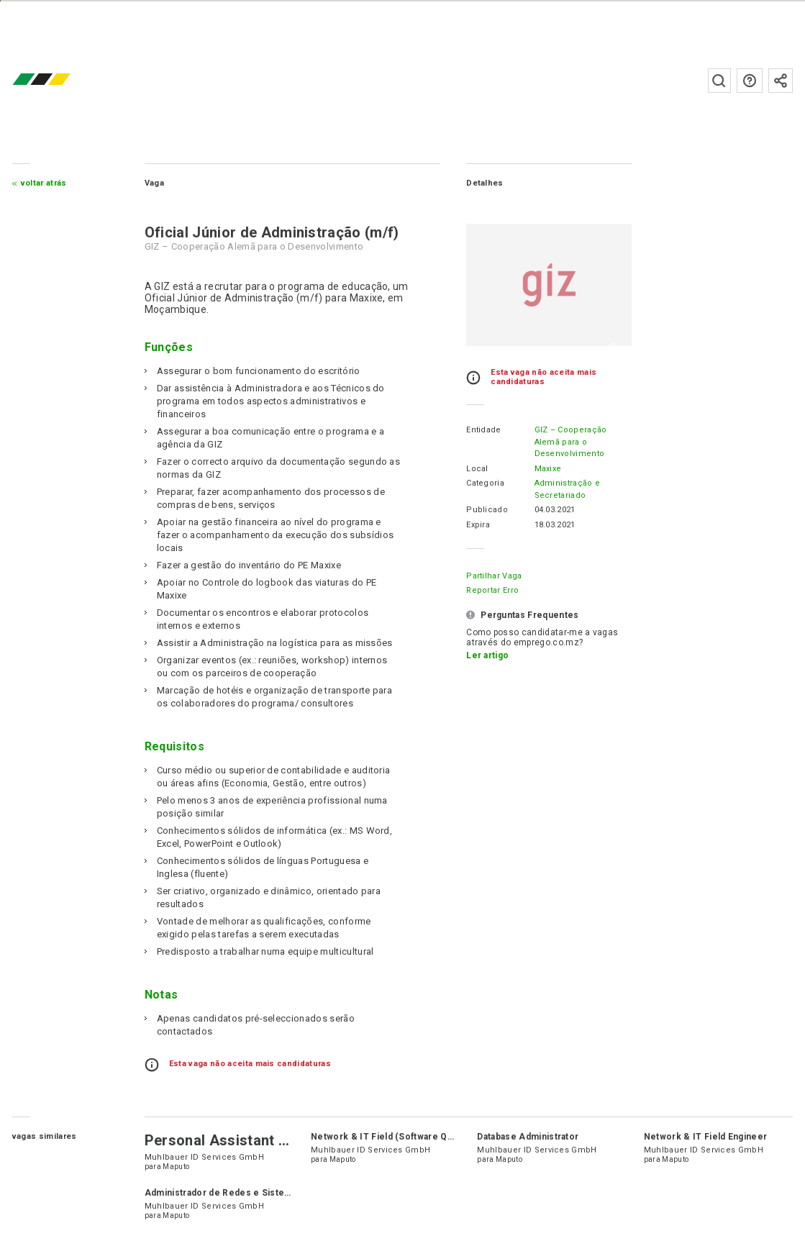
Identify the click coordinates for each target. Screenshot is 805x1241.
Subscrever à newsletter (780, 80)
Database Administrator (527, 1137)
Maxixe (548, 468)
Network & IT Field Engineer (706, 1137)
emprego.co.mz (62, 80)
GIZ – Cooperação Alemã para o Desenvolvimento (571, 441)
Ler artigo (487, 655)
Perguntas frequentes (750, 80)
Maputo (176, 1166)
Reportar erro (492, 590)
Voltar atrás (44, 183)
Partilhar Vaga (494, 576)
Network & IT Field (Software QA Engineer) (405, 1137)
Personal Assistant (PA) (226, 1140)
